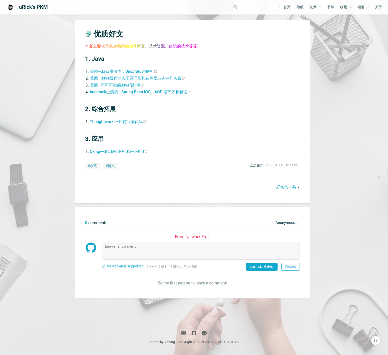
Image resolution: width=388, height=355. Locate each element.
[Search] (254, 7)
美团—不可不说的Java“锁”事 (117, 85)
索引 (361, 7)
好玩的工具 (286, 187)
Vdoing (169, 342)
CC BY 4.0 (231, 342)
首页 (287, 7)
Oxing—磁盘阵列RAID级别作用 (119, 151)
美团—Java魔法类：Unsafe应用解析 (123, 71)
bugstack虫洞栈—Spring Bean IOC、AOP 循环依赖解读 (140, 92)
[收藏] (346, 7)
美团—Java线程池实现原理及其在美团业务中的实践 (137, 78)
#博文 (110, 166)
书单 (330, 7)
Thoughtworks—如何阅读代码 (118, 122)
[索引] (363, 7)
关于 (378, 7)
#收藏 (92, 166)
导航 (300, 7)
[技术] (315, 7)
